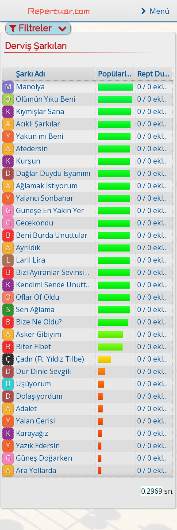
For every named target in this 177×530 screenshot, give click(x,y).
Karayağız (32, 433)
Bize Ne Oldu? (39, 322)
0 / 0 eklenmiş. (153, 87)
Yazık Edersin (38, 445)
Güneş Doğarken (44, 458)
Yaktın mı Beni (39, 136)
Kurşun (28, 161)
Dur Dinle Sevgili (43, 371)
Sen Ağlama (35, 309)
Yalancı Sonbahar (44, 198)
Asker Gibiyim (38, 334)
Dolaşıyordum (39, 396)
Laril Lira (30, 260)
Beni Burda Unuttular (52, 235)
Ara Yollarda (36, 470)
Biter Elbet (33, 346)
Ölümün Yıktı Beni (45, 99)
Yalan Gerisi (35, 421)
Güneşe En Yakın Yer (50, 210)
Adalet (26, 408)
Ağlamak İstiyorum (46, 186)
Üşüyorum (33, 384)
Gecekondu (34, 223)
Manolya (30, 87)
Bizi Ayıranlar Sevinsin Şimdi (55, 272)
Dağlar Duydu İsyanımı (53, 173)
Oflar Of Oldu (37, 297)
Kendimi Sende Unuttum (55, 285)
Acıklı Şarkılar (38, 124)
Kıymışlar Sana (40, 111)
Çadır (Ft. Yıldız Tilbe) (50, 359)
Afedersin (32, 148)
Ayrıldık (28, 247)
